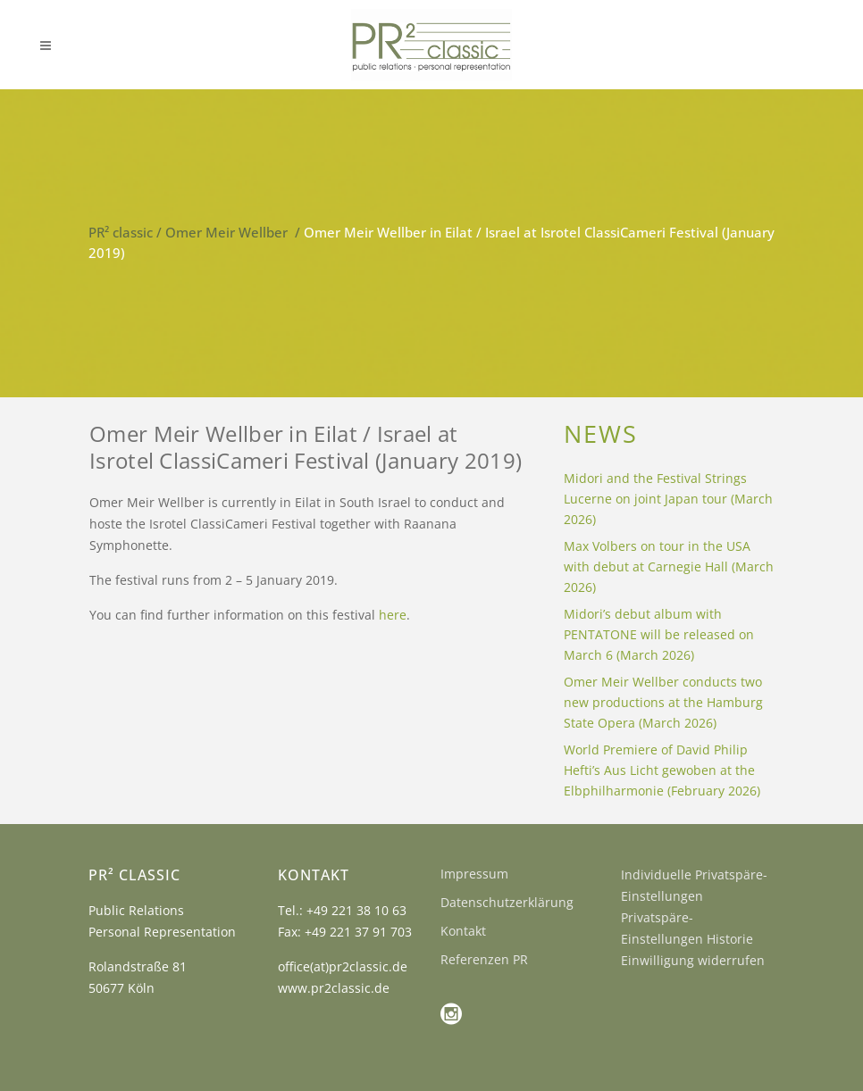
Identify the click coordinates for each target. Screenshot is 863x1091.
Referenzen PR (484, 959)
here (392, 614)
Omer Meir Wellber (226, 232)
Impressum (474, 873)
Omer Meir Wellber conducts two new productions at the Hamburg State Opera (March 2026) (663, 702)
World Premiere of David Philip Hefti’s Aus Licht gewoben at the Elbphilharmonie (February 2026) (662, 770)
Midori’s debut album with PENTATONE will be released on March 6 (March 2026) (659, 634)
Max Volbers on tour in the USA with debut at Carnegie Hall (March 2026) (669, 566)
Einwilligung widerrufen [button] (693, 960)
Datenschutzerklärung (507, 902)
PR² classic (120, 232)
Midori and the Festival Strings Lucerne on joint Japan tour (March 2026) (668, 499)
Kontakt (463, 930)
